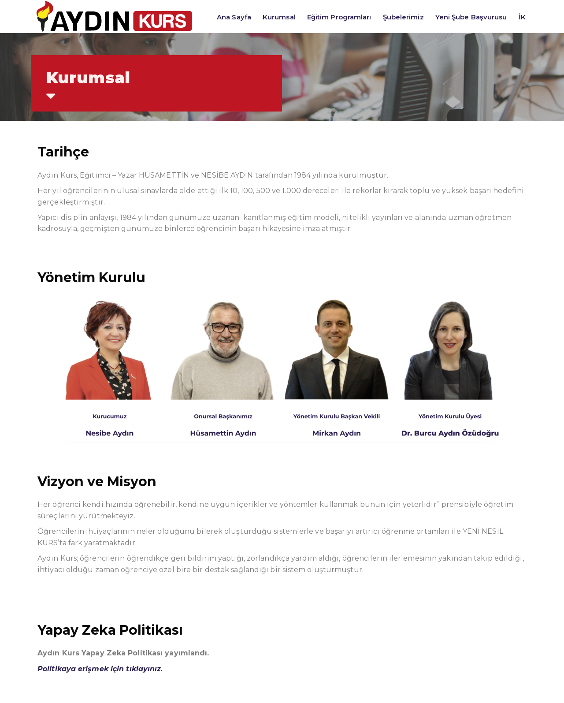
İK (522, 17)
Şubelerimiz (403, 17)
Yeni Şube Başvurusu (471, 17)
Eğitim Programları (339, 17)
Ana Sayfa (234, 17)
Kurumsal (279, 17)
